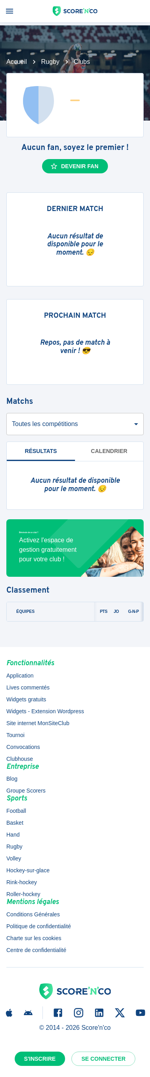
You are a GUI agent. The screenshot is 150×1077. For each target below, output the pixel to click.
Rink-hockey (21, 882)
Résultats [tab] (41, 451)
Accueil (16, 61)
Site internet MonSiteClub (37, 723)
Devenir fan (74, 166)
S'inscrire (40, 1059)
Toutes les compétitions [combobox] (45, 423)
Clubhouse (19, 759)
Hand (12, 834)
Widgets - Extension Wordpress (45, 711)
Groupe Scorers (26, 790)
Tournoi (15, 735)
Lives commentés (28, 687)
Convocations (23, 747)
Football (16, 811)
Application (20, 675)
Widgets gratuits (26, 699)
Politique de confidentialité (38, 926)
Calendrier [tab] (109, 451)
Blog (11, 779)
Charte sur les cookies (34, 938)
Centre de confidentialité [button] (36, 950)
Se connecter (103, 1059)
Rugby (50, 61)
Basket (14, 823)
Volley (13, 858)
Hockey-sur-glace (28, 870)
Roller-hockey (23, 894)
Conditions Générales (33, 914)
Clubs (82, 61)
